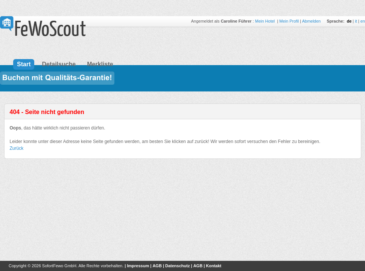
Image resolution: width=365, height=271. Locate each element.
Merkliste (100, 64)
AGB (156, 265)
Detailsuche (59, 64)
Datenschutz (177, 265)
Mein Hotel (265, 21)
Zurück (17, 148)
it (356, 21)
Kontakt (213, 265)
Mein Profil (289, 21)
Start (23, 64)
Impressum (138, 265)
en (362, 21)
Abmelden (311, 21)
